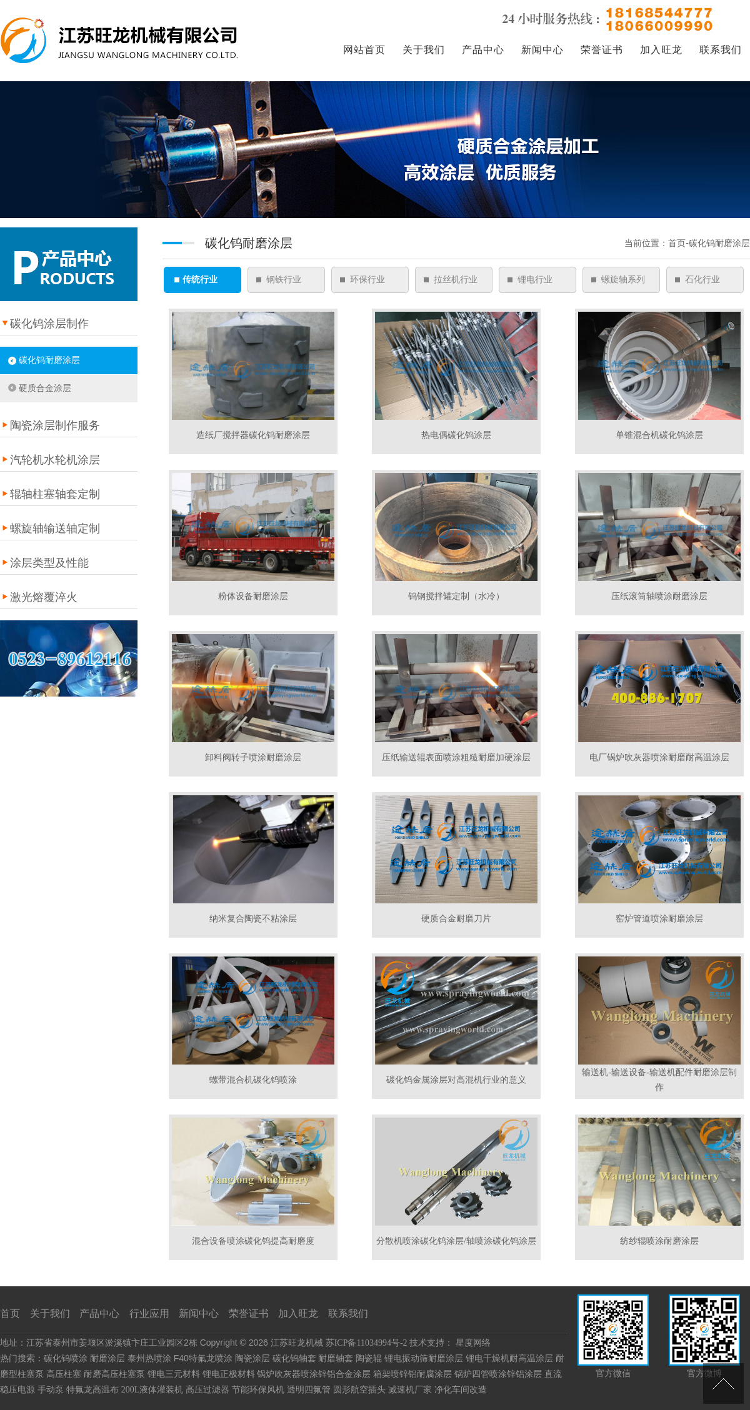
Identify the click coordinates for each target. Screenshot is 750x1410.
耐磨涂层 (107, 1358)
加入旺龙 (661, 49)
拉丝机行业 (456, 279)
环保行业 (367, 279)
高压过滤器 (207, 1389)
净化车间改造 (460, 1389)
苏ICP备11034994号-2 (367, 1343)
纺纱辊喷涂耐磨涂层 (659, 1241)
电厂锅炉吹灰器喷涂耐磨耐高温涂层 (659, 757)
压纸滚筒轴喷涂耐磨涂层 (659, 596)
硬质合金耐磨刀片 (456, 918)
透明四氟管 (309, 1389)
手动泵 (51, 1389)
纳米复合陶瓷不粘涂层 (253, 918)
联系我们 (720, 49)
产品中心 (483, 49)
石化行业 (702, 279)
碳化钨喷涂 (66, 1358)
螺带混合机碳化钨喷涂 (253, 1080)
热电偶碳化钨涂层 (456, 435)
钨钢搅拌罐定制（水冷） (456, 596)
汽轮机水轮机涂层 (55, 460)
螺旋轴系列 (623, 279)
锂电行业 (535, 279)
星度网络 (473, 1343)
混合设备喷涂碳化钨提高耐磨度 (253, 1241)
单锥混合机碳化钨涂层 (659, 435)
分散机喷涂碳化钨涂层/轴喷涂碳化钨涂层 (456, 1241)
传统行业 (200, 279)
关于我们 (423, 49)
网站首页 (364, 49)
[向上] (723, 1383)
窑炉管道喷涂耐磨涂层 (659, 918)
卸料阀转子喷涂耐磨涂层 (253, 757)
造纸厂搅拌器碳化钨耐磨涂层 (253, 435)
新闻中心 (542, 49)
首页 (10, 1313)
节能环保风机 (258, 1389)
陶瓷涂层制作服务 (55, 425)
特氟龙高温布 (92, 1389)
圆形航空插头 (359, 1389)
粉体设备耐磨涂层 (253, 596)
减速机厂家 (410, 1389)
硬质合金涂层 (45, 388)
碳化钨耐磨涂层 (49, 360)
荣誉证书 (602, 49)
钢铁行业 (283, 279)
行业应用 (149, 1313)
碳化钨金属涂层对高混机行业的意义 (456, 1080)
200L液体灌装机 (152, 1389)
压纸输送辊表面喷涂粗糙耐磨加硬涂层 (456, 757)
